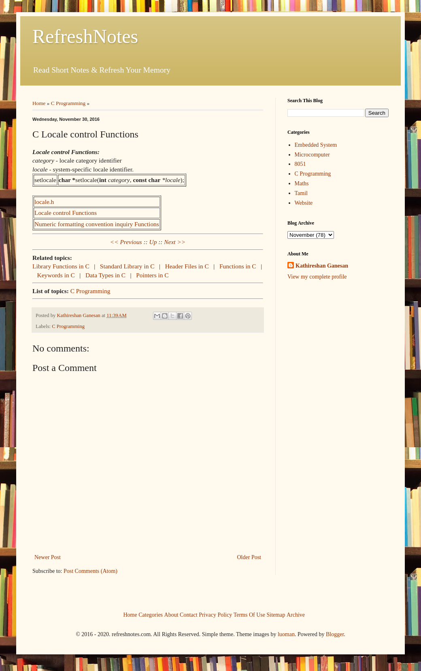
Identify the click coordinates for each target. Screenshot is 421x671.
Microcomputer (312, 155)
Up (153, 241)
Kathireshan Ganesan (322, 266)
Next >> (174, 241)
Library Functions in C (61, 266)
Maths (302, 183)
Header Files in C (187, 266)
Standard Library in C (128, 266)
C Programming (68, 103)
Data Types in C (106, 275)
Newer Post (47, 557)
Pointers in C (152, 275)
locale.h (44, 201)
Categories (150, 614)
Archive (296, 614)
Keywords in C (57, 275)
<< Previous (126, 241)
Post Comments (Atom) (90, 571)
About (171, 614)
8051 (300, 164)
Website (304, 203)
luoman (286, 634)
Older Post (249, 557)
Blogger (335, 634)
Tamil (301, 193)
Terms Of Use (249, 614)
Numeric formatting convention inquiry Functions (96, 224)
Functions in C (238, 266)
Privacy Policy (215, 614)
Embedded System (316, 145)
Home (39, 103)
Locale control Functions (65, 212)
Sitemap (276, 614)
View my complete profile (317, 277)
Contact (189, 614)
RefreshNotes (85, 36)
